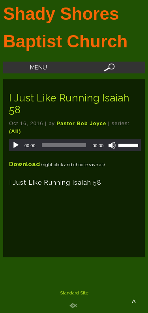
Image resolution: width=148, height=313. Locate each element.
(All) (15, 131)
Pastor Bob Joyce (81, 123)
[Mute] (112, 145)
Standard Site (74, 293)
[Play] (16, 145)
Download (24, 164)
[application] (75, 145)
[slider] (64, 145)
